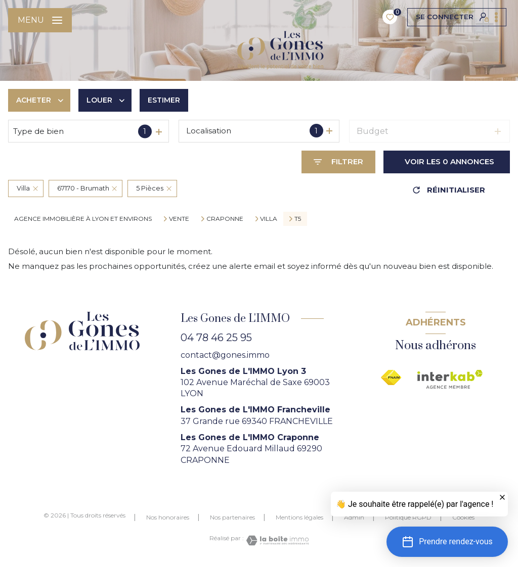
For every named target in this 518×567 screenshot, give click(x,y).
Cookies (463, 517)
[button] (447, 542)
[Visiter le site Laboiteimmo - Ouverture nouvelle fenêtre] (276, 540)
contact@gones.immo (225, 355)
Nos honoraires (167, 517)
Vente (179, 219)
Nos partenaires (232, 517)
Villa (268, 219)
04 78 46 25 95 (216, 338)
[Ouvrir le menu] (40, 20)
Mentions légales (299, 517)
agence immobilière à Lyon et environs (83, 218)
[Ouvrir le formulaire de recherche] (338, 162)
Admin (354, 517)
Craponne (224, 219)
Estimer (164, 100)
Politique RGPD (408, 517)
